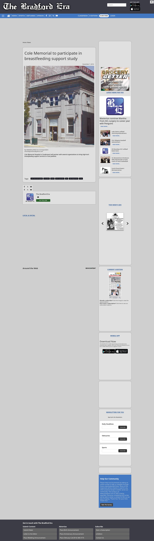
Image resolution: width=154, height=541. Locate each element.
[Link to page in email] (31, 186)
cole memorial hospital (36, 178)
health (52, 178)
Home (25, 42)
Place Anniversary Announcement (72, 534)
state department (73, 178)
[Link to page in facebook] (24, 186)
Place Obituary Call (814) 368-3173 (72, 538)
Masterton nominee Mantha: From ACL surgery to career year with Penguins (115, 121)
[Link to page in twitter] (27, 186)
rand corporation (60, 178)
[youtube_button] (56, 15)
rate (67, 178)
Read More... (104, 126)
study (81, 178)
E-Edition (93, 16)
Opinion (40, 16)
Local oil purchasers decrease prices (118, 169)
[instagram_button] (49, 15)
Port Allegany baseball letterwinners (119, 141)
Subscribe (104, 16)
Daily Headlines (108, 424)
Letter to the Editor (30, 534)
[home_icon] (9, 16)
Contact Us (100, 538)
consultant (46, 178)
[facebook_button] (46, 15)
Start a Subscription (103, 530)
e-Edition (99, 534)
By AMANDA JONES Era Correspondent (41, 150)
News (14, 16)
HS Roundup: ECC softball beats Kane (120, 150)
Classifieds (82, 16)
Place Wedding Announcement (34, 538)
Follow (44, 200)
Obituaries (31, 16)
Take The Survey (106, 505)
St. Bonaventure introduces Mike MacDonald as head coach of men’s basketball (120, 159)
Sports (21, 16)
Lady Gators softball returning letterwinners (119, 132)
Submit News (28, 530)
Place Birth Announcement (69, 530)
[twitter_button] (53, 15)
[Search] (116, 5)
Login (112, 16)
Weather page (98, 7)
